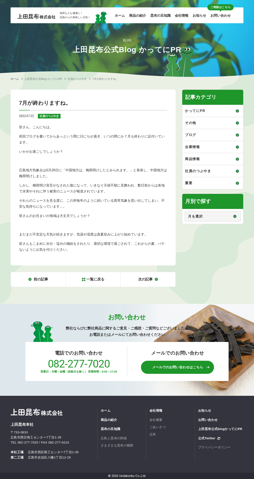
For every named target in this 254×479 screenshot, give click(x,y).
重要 (188, 183)
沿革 (152, 434)
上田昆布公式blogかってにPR (220, 429)
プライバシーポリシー (214, 447)
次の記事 (145, 279)
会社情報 (156, 410)
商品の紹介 (109, 420)
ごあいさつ (157, 427)
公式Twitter (206, 438)
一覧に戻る (95, 279)
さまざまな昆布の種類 (117, 445)
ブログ (190, 135)
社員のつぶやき (77, 78)
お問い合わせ (208, 420)
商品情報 (192, 159)
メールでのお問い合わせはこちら (177, 367)
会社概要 (156, 420)
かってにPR (195, 111)
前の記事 (41, 279)
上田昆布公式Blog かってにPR (43, 78)
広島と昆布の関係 (114, 438)
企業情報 (192, 147)
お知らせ (204, 410)
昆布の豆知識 (110, 429)
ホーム (15, 78)
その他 (190, 123)
